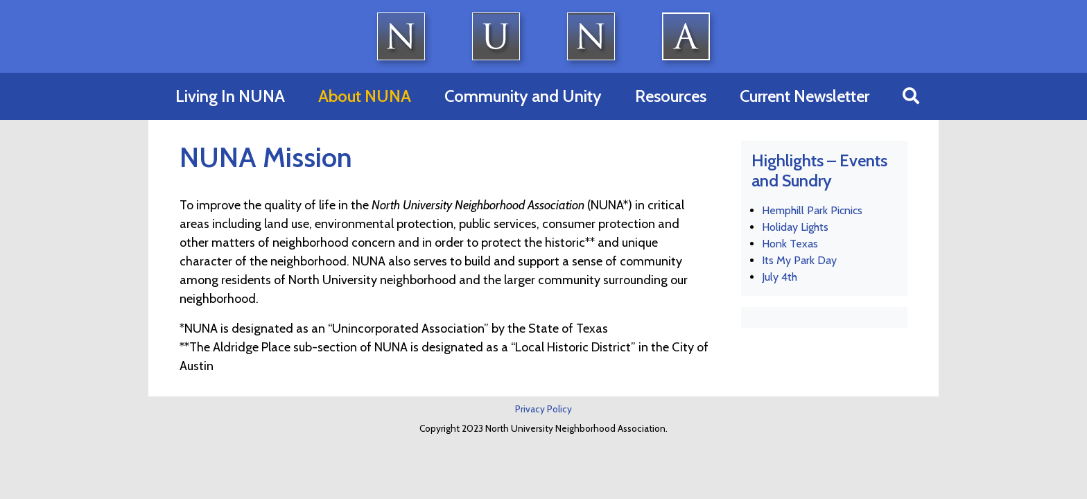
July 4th (779, 276)
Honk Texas (790, 243)
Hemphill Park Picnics (812, 210)
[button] (911, 96)
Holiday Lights (795, 227)
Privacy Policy (543, 408)
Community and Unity (523, 96)
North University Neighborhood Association (543, 36)
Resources (670, 96)
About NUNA (364, 96)
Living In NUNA (230, 96)
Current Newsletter (804, 96)
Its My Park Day (799, 260)
